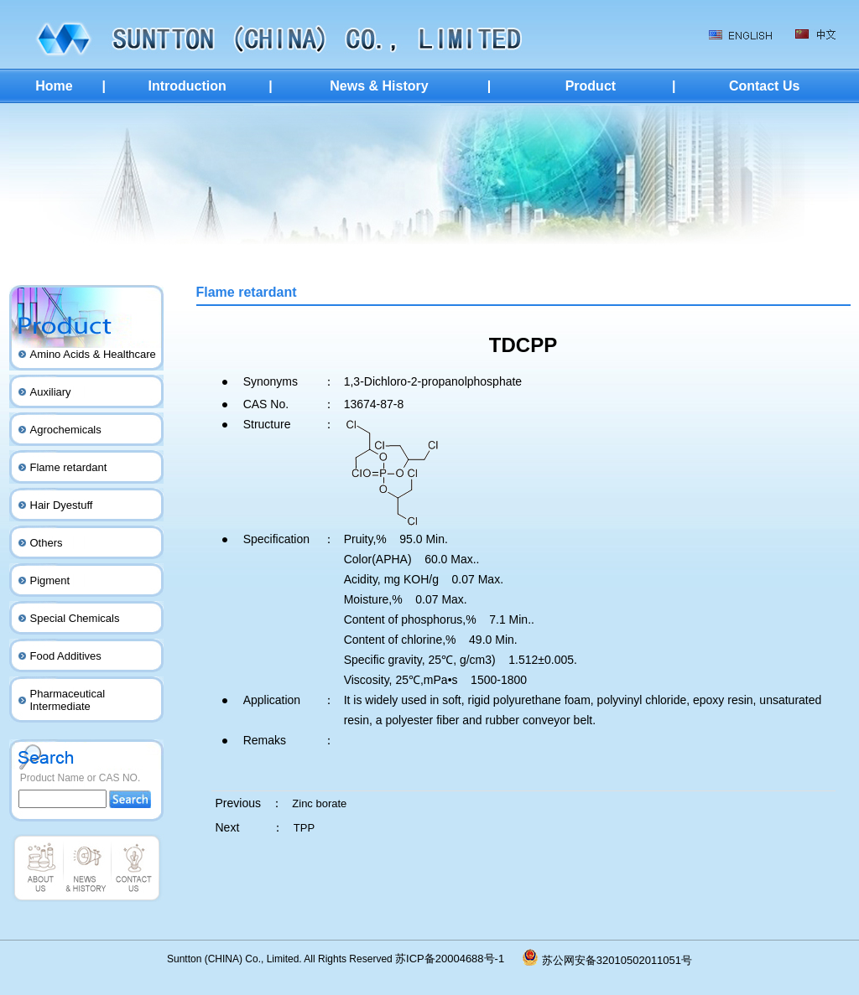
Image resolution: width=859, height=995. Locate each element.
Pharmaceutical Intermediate (68, 700)
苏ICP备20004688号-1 (459, 958)
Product (590, 86)
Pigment (50, 580)
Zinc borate (319, 803)
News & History (379, 86)
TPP (304, 827)
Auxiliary (50, 392)
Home (53, 86)
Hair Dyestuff (61, 505)
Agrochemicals (66, 429)
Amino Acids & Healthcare (93, 354)
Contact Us (764, 86)
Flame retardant (68, 467)
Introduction (187, 86)
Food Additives (66, 656)
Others (46, 542)
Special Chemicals (75, 618)
